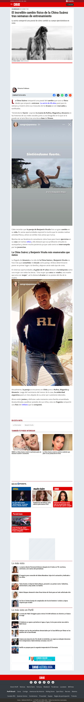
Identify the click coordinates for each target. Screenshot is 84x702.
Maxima (74, 691)
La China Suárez (17, 425)
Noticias (22, 687)
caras (62, 489)
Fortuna (39, 687)
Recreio (67, 691)
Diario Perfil (14, 687)
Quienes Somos (22, 696)
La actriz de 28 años (48, 103)
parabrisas (21, 514)
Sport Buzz (59, 691)
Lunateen (63, 687)
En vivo (70, 4)
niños (29, 242)
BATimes (71, 687)
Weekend (46, 687)
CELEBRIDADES (15, 9)
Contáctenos (33, 696)
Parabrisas (54, 687)
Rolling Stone (50, 691)
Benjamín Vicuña (29, 425)
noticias (21, 489)
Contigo (25, 691)
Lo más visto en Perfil (22, 610)
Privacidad (42, 696)
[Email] (70, 95)
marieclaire (42, 489)
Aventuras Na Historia (37, 691)
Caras (19, 691)
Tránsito (74, 696)
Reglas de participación (62, 696)
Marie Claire (31, 687)
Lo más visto (18, 563)
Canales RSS (11, 696)
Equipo (50, 696)
